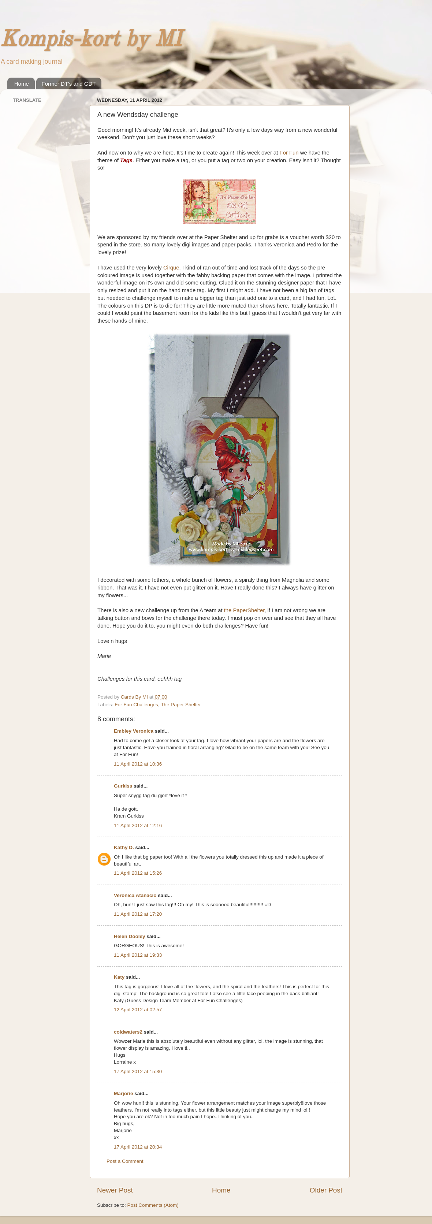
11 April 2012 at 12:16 (138, 825)
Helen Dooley (129, 936)
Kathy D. (124, 847)
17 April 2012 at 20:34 (138, 1147)
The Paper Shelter (181, 704)
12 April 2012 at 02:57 (138, 1009)
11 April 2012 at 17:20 (138, 914)
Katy (119, 977)
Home (21, 84)
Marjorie (123, 1093)
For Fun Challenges (136, 704)
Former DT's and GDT (69, 84)
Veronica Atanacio (135, 895)
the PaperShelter (244, 610)
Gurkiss (123, 786)
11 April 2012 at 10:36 (138, 764)
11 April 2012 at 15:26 (138, 873)
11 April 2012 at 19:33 (138, 955)
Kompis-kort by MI (91, 40)
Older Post (326, 1190)
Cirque (171, 268)
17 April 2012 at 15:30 (138, 1071)
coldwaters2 (128, 1032)
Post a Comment (125, 1161)
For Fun (289, 153)
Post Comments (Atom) (153, 1205)
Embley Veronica (133, 731)
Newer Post (115, 1190)
